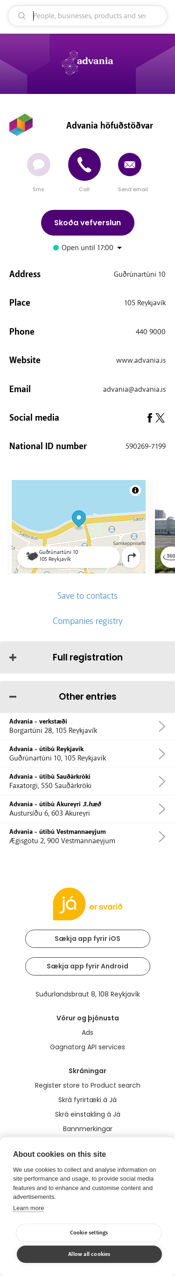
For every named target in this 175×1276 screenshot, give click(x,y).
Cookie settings (89, 1232)
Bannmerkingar (87, 1128)
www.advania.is (141, 360)
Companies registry (88, 621)
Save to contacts (87, 596)
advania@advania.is (134, 389)
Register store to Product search (87, 1085)
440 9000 (151, 332)
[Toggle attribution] (135, 490)
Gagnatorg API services (87, 1047)
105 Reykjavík (145, 303)
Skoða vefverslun (87, 222)
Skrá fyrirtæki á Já (87, 1099)
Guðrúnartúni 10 (140, 274)
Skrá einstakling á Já (87, 1114)
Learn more (28, 1207)
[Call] (84, 164)
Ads (87, 1032)
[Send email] (129, 164)
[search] (87, 16)
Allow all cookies (89, 1254)
